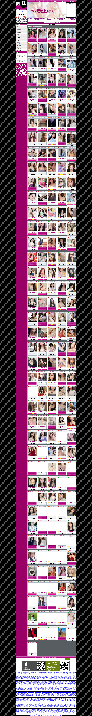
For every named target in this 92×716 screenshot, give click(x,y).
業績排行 (19, 26)
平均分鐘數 (19, 31)
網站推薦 (19, 45)
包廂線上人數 (19, 37)
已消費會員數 (19, 29)
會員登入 (21, 11)
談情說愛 (19, 48)
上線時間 (19, 34)
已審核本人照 (19, 47)
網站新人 (19, 42)
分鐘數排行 (19, 27)
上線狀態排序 (19, 43)
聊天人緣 (19, 35)
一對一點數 (19, 40)
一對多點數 (19, 39)
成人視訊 (19, 50)
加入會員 (21, 12)
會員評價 (19, 32)
